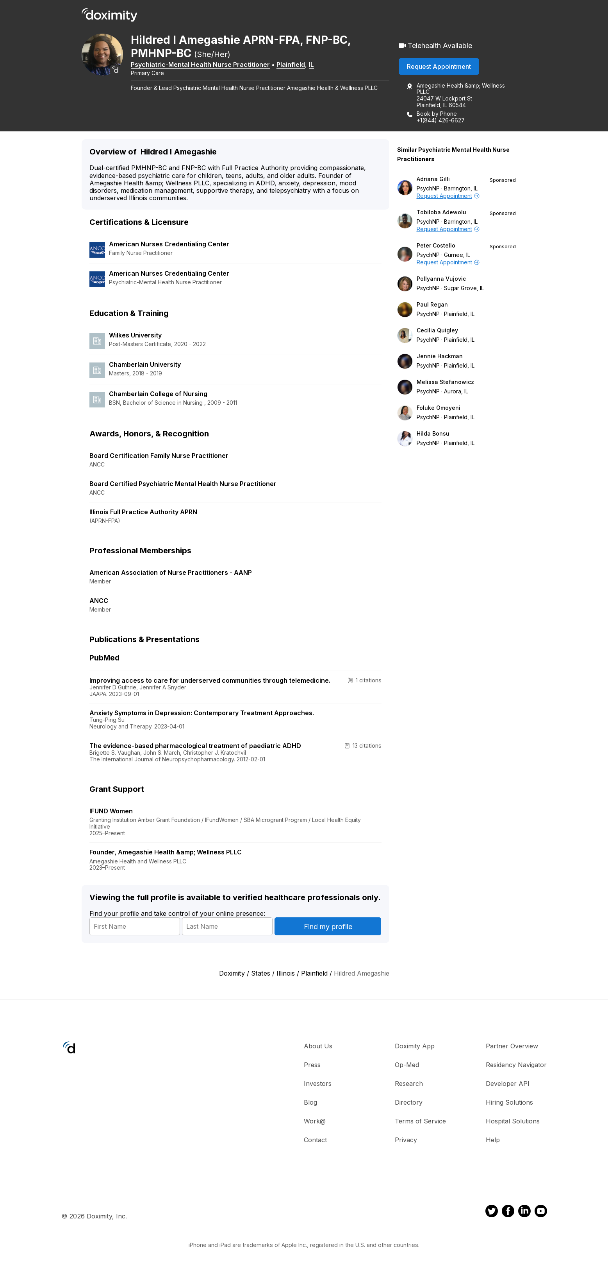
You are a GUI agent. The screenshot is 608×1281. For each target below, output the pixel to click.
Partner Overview (512, 1046)
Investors (318, 1084)
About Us (318, 1046)
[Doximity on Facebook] (508, 1213)
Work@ (315, 1121)
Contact (315, 1140)
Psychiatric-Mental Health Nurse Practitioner (205, 65)
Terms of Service (420, 1121)
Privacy (406, 1140)
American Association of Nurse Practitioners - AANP (170, 573)
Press (312, 1065)
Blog (310, 1103)
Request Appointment (439, 67)
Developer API (508, 1084)
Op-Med (407, 1065)
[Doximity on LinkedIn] (524, 1213)
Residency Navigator (516, 1065)
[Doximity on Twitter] (491, 1213)
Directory (409, 1103)
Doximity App (415, 1046)
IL (316, 65)
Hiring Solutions (509, 1103)
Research (409, 1084)
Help (493, 1140)
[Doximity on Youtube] (541, 1213)
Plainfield (296, 65)
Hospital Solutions (513, 1121)
